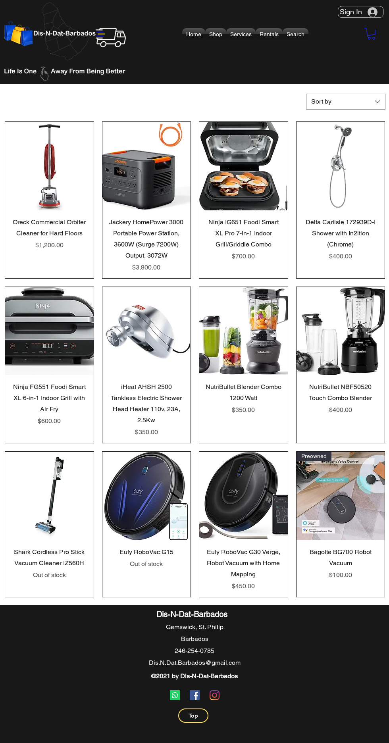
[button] (215, 34)
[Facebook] (195, 695)
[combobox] (345, 102)
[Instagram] (215, 695)
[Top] (193, 715)
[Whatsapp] (175, 695)
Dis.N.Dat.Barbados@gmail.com (195, 662)
